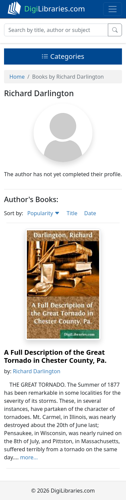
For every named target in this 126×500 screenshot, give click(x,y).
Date (90, 213)
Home (17, 76)
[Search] (56, 30)
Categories (63, 56)
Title (72, 213)
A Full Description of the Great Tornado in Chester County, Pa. (55, 356)
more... (29, 457)
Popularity (43, 213)
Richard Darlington (36, 371)
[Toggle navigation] (112, 9)
